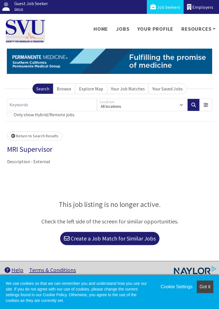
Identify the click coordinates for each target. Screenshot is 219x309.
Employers (200, 7)
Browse (64, 89)
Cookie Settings (176, 286)
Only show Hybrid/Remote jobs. (44, 114)
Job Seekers (165, 7)
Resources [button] (196, 29)
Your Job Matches (128, 89)
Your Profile (155, 29)
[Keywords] (52, 105)
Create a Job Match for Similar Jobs (110, 238)
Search (42, 89)
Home (101, 29)
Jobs (122, 29)
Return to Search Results (34, 135)
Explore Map (91, 89)
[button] (206, 105)
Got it (205, 286)
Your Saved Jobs (167, 89)
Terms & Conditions (52, 269)
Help (14, 269)
